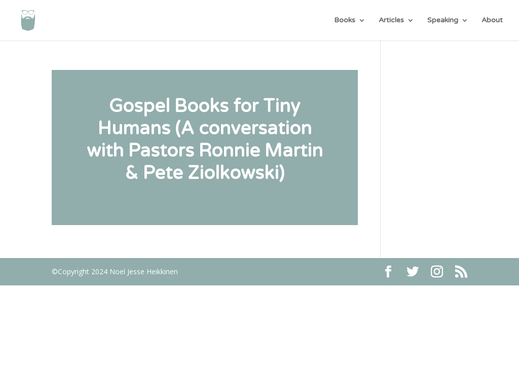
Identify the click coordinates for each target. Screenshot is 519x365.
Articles (391, 20)
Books (344, 20)
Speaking (442, 20)
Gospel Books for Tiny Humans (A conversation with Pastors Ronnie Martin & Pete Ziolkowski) (205, 139)
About (492, 20)
